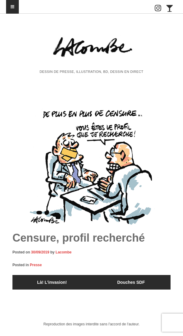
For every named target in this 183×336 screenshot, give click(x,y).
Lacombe (64, 252)
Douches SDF (131, 282)
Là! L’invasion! (52, 282)
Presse (36, 265)
